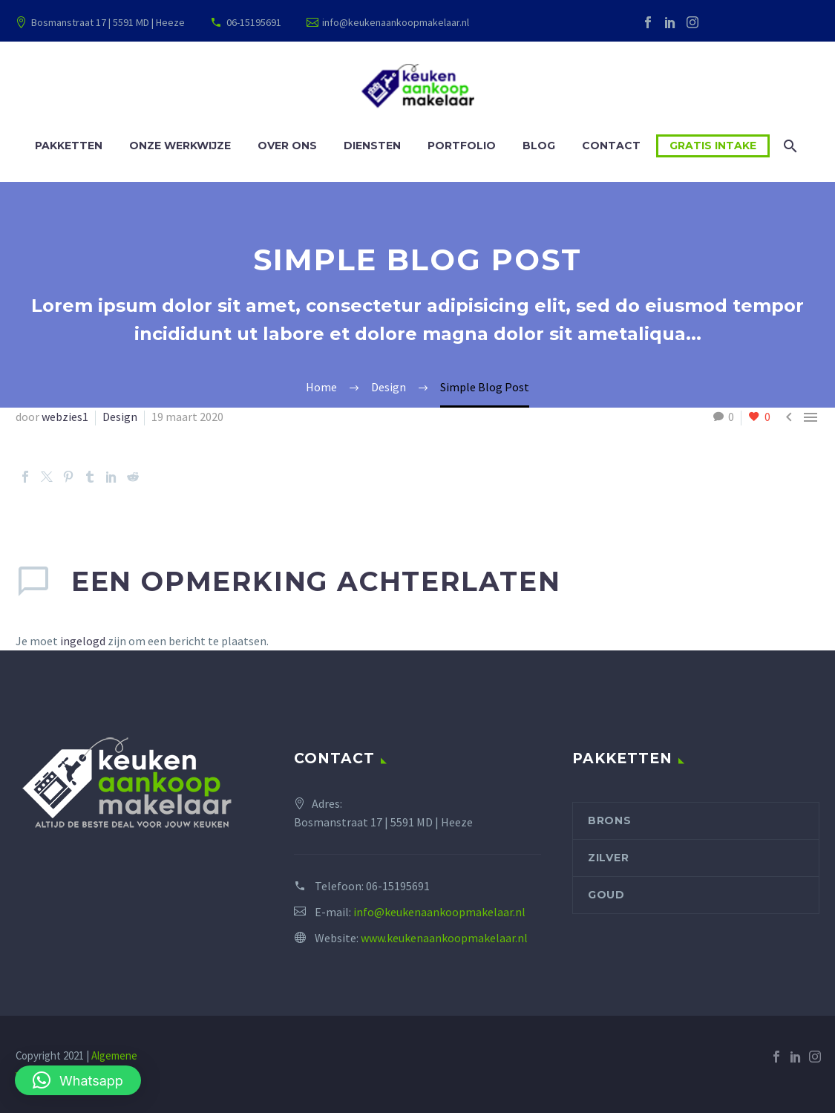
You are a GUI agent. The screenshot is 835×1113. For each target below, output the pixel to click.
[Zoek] (788, 146)
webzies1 (65, 416)
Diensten (372, 145)
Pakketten (68, 145)
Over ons (287, 145)
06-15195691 (253, 22)
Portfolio (462, 145)
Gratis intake (712, 145)
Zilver (608, 857)
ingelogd (82, 640)
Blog (539, 145)
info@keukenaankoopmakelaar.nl (395, 22)
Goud (606, 894)
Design (119, 416)
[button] (78, 1080)
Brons (610, 820)
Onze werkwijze (180, 145)
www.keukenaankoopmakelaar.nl (444, 937)
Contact (611, 145)
